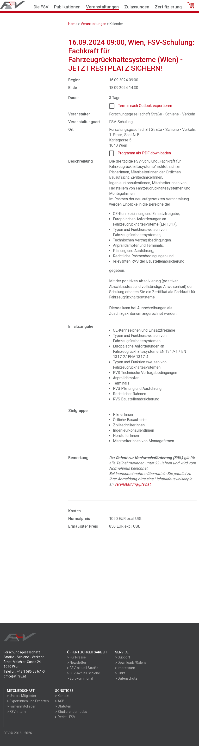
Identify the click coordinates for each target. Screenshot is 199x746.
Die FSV (41, 6)
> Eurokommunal (80, 678)
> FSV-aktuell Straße (82, 668)
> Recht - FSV (65, 717)
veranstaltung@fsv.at (132, 484)
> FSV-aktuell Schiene (83, 673)
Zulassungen (136, 6)
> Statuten (63, 706)
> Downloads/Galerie (131, 662)
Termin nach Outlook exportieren (145, 105)
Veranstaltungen (102, 6)
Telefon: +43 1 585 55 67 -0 (24, 671)
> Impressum (125, 668)
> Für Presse (76, 657)
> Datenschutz (126, 678)
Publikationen (67, 6)
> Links (120, 673)
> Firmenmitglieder (21, 706)
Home (72, 24)
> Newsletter (76, 662)
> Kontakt (62, 696)
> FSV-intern (16, 712)
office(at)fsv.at (15, 676)
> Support (122, 657)
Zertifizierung (168, 6)
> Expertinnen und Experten (28, 701)
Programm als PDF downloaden (144, 153)
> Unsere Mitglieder (21, 696)
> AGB (59, 701)
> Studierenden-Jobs (71, 712)
